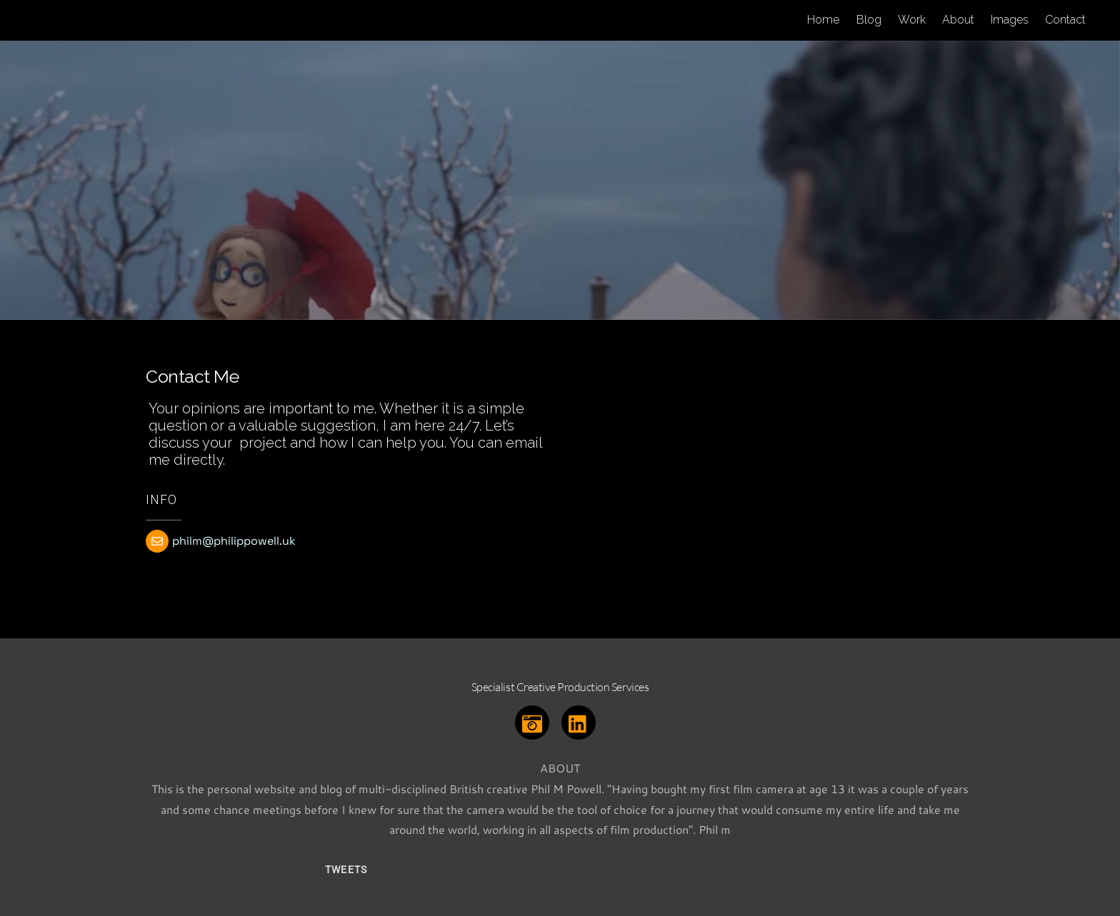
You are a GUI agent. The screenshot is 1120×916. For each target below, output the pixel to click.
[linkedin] (581, 721)
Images (1010, 19)
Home (823, 19)
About (958, 19)
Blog (868, 19)
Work (912, 19)
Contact (1065, 19)
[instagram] (534, 721)
